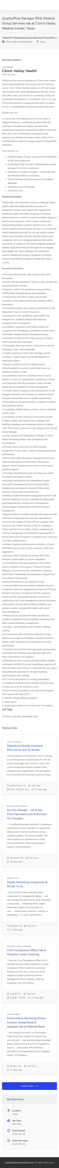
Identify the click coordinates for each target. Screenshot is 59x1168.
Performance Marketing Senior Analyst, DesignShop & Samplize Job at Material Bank (26, 1022)
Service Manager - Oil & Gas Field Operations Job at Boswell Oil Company (27, 814)
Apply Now (29, 1086)
